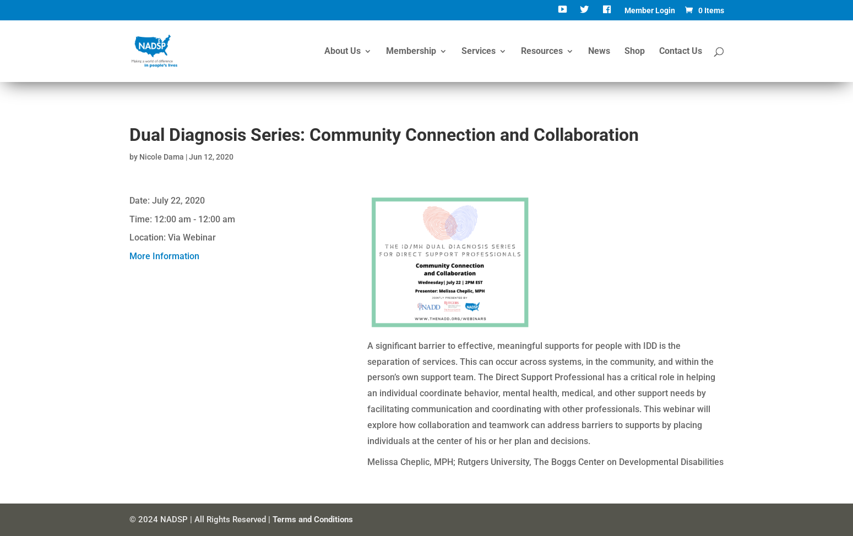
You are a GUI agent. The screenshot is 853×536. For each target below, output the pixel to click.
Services (478, 51)
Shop (634, 51)
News (599, 51)
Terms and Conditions (313, 519)
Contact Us (680, 51)
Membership (411, 51)
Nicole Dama (161, 156)
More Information (164, 256)
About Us (342, 51)
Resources (542, 51)
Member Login (649, 11)
